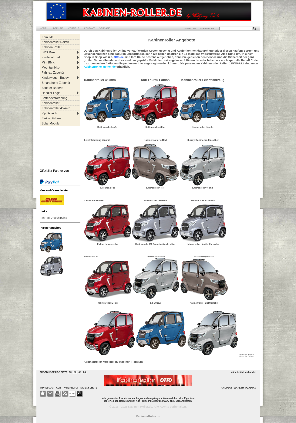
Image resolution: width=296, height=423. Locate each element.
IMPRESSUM (47, 387)
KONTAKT (89, 28)
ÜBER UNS (58, 28)
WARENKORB (208, 28)
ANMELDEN (190, 28)
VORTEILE (74, 28)
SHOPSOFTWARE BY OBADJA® (238, 387)
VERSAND (104, 28)
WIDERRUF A (71, 387)
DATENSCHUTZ (88, 387)
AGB (58, 387)
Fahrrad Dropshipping (53, 217)
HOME (43, 28)
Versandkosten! (184, 401)
